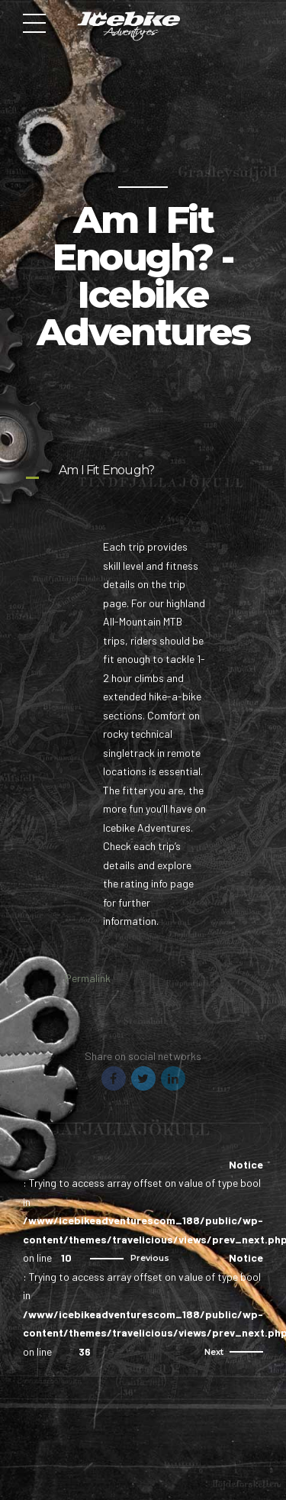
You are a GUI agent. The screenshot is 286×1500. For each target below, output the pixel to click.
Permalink (88, 977)
